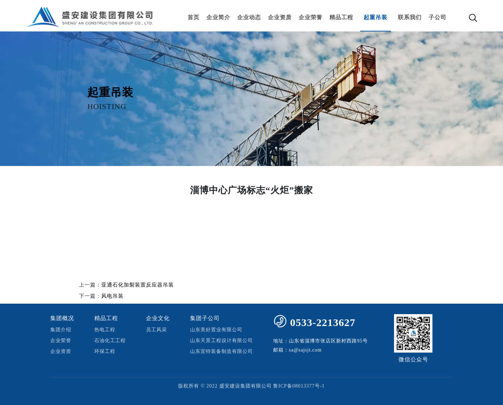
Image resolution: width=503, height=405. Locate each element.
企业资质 (280, 17)
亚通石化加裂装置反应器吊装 (137, 285)
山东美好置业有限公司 (216, 329)
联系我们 (410, 17)
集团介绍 (60, 329)
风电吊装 (112, 296)
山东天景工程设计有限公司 (221, 340)
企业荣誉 (310, 17)
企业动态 (249, 17)
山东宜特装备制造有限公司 (221, 351)
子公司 (437, 17)
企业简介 (218, 17)
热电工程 (104, 329)
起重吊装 (375, 17)
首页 (193, 17)
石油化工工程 (110, 340)
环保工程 (104, 351)
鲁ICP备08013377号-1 (299, 386)
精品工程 (341, 17)
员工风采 (156, 329)
